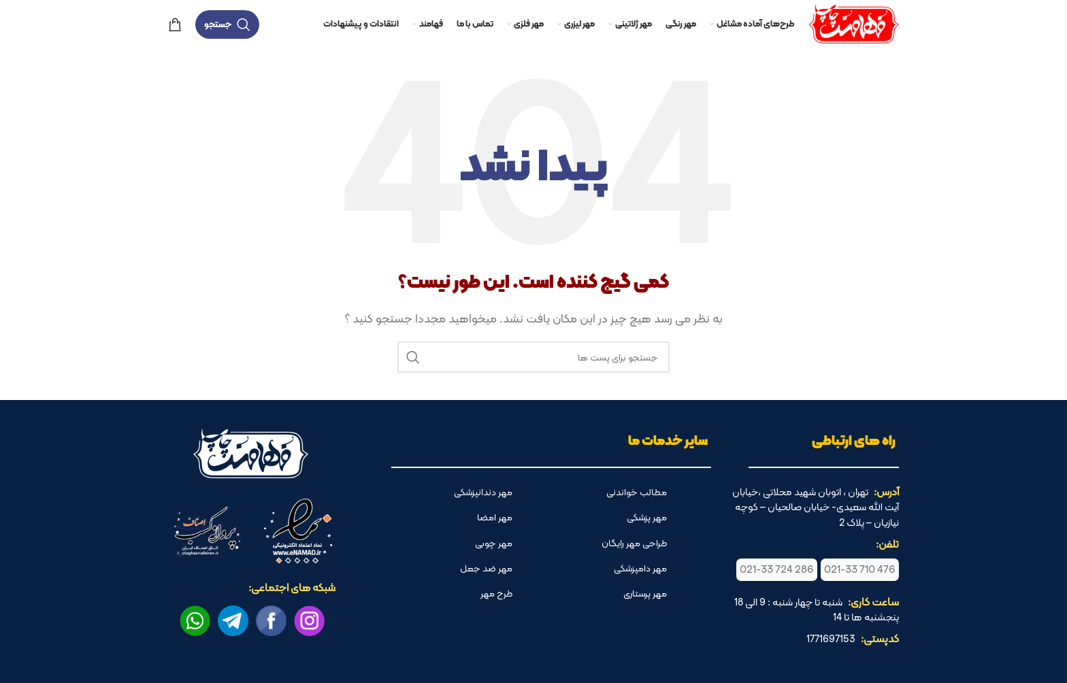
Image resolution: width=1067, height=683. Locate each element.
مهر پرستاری (645, 593)
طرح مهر (496, 593)
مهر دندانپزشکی (483, 492)
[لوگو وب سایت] (853, 23)
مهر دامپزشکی (640, 568)
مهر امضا (494, 517)
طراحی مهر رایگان (634, 543)
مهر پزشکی (647, 517)
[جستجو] (227, 24)
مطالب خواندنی (636, 492)
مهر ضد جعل (486, 568)
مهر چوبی (493, 543)
